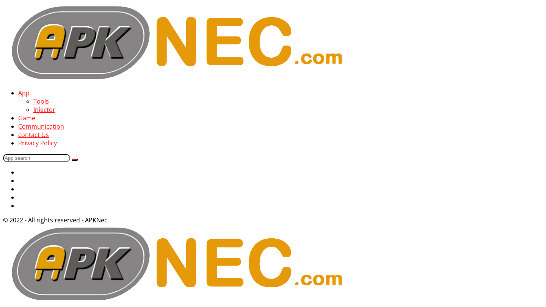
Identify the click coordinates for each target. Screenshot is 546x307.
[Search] (36, 158)
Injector (44, 109)
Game (26, 118)
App (24, 93)
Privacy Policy (37, 143)
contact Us (33, 135)
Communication (41, 126)
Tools (41, 101)
